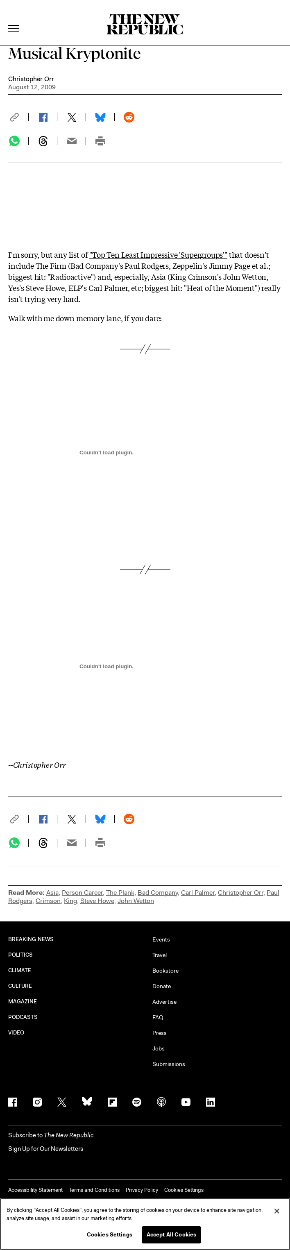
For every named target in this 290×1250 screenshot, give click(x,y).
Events (161, 939)
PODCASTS (23, 1017)
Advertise (164, 1001)
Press (159, 1033)
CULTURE (20, 985)
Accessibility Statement (35, 1189)
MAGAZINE (22, 1001)
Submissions (168, 1064)
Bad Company (158, 892)
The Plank (120, 892)
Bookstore (165, 970)
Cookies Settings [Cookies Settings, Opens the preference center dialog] (109, 1234)
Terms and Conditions (94, 1189)
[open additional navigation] (14, 18)
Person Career (82, 892)
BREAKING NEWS (31, 939)
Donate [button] (161, 986)
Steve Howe (97, 900)
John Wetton (136, 900)
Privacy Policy (142, 1189)
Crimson (48, 900)
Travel (159, 955)
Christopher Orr (31, 79)
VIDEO (16, 1032)
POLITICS (20, 954)
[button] (18, 117)
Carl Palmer (198, 892)
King (70, 900)
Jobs (158, 1048)
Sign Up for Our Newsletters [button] (45, 1149)
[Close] (277, 1211)
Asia (52, 892)
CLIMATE (20, 970)
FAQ (157, 1017)
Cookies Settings (184, 1189)
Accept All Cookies (171, 1234)
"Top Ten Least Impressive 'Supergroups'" (158, 254)
